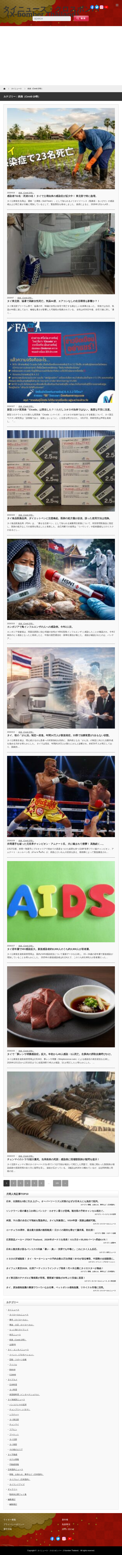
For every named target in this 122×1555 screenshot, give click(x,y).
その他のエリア (16, 1449)
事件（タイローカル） (18, 1320)
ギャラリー (12, 1489)
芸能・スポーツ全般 (109, 1233)
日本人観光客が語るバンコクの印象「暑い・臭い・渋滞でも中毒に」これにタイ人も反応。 (52, 1249)
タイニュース (13, 1310)
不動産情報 (14, 1464)
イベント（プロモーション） (105, 1262)
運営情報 (7, 1529)
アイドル (13, 1365)
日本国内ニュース (15, 1469)
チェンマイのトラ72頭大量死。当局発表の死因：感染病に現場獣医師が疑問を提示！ (53, 1159)
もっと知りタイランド (18, 1330)
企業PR (113, 1243)
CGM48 (12, 1375)
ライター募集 (9, 1519)
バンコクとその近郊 (109, 1214)
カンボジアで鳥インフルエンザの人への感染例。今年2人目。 (40, 626)
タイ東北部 (112, 1281)
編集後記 (11, 1499)
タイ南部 (13, 1444)
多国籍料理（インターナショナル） (24, 1394)
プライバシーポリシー (13, 1524)
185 (57, 1183)
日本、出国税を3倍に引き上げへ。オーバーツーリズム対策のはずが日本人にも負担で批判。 (53, 1201)
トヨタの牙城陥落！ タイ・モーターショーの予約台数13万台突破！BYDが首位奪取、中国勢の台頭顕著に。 (61, 1258)
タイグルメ (12, 1379)
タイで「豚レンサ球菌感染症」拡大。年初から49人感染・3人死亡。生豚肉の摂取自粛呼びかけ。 (60, 1054)
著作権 (65, 1519)
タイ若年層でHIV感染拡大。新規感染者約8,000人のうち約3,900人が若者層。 (49, 949)
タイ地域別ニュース (16, 1399)
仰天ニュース (111, 1252)
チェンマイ (14, 1424)
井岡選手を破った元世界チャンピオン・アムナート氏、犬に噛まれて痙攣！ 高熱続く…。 (56, 843)
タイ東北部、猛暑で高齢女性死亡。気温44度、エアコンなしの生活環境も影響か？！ (53, 301)
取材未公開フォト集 (18, 1494)
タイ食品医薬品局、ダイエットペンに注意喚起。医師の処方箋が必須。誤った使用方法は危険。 (59, 518)
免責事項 (66, 1524)
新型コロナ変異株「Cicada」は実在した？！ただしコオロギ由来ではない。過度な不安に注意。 (59, 409)
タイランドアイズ (17, 1484)
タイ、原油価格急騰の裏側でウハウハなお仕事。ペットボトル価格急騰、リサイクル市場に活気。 (55, 1287)
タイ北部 (13, 1439)
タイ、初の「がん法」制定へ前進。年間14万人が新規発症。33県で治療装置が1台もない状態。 (59, 735)
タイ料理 (13, 1390)
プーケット (14, 1434)
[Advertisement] (61, 55)
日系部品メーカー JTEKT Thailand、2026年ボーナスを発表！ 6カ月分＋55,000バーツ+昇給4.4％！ (57, 1239)
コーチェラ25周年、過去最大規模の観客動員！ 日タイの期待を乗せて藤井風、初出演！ (50, 1230)
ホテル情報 (14, 1459)
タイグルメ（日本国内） (19, 1479)
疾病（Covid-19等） (26, 193)
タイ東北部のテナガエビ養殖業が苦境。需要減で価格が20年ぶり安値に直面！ (45, 1278)
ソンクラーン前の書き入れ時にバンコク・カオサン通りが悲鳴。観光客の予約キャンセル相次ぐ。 (55, 1211)
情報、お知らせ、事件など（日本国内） (102, 1205)
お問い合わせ (68, 1529)
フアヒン (13, 1429)
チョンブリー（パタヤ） (19, 1409)
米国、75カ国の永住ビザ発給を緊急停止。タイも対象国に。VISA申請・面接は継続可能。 (51, 1220)
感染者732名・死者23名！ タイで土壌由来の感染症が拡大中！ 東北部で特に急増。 (52, 196)
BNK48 (12, 1370)
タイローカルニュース (108, 1224)
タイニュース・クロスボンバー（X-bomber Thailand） (58, 1551)
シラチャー (14, 1414)
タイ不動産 (12, 1454)
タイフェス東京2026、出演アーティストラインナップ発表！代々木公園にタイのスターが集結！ (55, 1268)
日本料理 (13, 1385)
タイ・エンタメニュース (18, 1350)
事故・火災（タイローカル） (21, 1325)
